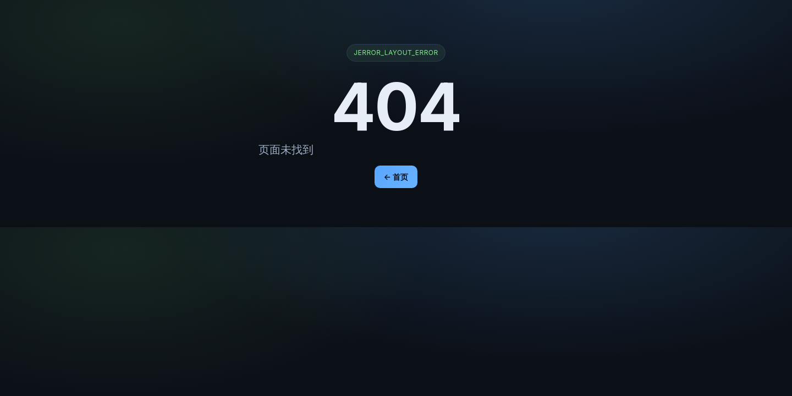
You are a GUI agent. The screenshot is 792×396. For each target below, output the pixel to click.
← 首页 (396, 177)
